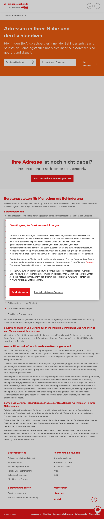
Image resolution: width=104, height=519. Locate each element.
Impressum (49, 265)
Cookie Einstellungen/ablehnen (48, 292)
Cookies (90, 262)
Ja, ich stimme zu (20, 292)
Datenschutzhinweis (30, 265)
